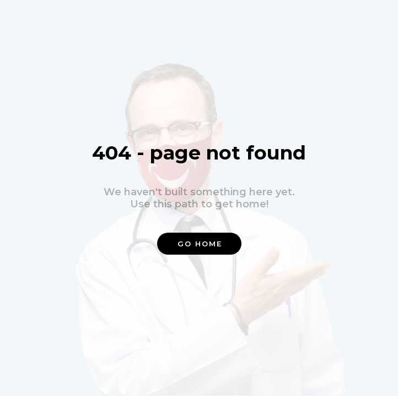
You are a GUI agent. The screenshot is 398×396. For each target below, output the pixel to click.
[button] (199, 244)
